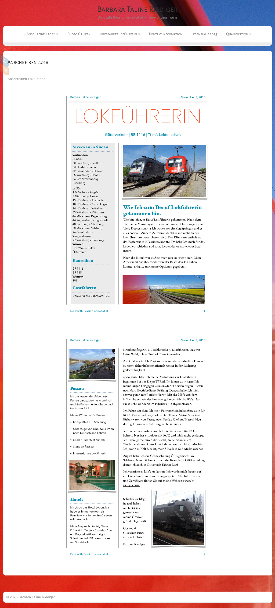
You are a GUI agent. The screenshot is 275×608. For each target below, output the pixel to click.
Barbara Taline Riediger (137, 9)
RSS (4, 69)
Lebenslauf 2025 (204, 34)
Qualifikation (238, 34)
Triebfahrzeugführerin (119, 34)
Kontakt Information (165, 34)
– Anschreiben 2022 (41, 34)
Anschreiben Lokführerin (26, 79)
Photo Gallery (78, 34)
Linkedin (4, 60)
